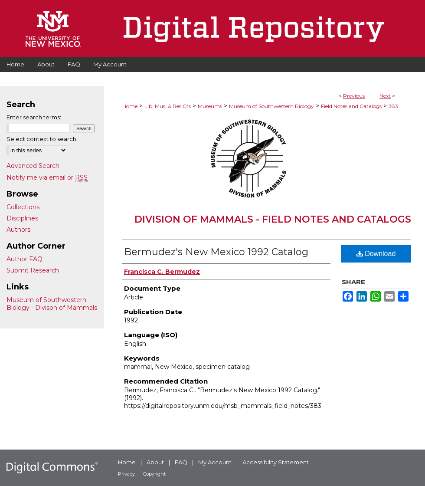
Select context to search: (42, 138)
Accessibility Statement (275, 462)
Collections (23, 207)
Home (129, 106)
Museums (210, 106)
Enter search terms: (34, 117)
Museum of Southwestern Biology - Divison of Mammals (52, 304)
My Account (215, 462)
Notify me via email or (47, 177)
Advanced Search (33, 166)
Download (376, 253)
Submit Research (33, 270)
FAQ (181, 462)
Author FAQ (24, 259)
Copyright (154, 474)
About (155, 462)
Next (385, 95)
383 (393, 106)
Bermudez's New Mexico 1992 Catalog (216, 252)
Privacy (126, 474)
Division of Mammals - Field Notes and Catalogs (272, 219)
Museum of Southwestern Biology (271, 106)
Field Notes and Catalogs (351, 106)
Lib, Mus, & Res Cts (167, 106)
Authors (18, 229)
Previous (354, 95)
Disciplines (22, 218)
